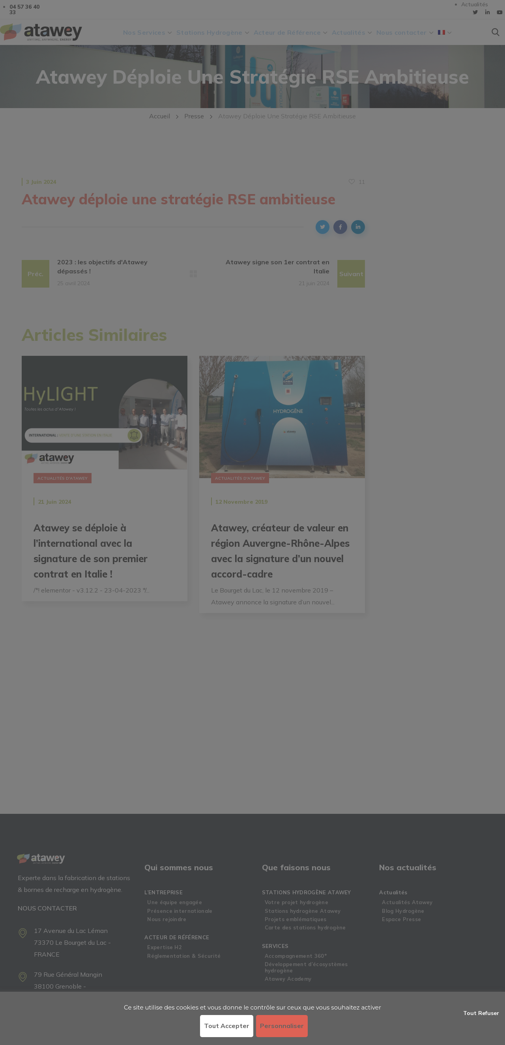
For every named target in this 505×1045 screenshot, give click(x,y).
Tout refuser (481, 1013)
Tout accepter (226, 1026)
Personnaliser (282, 1026)
